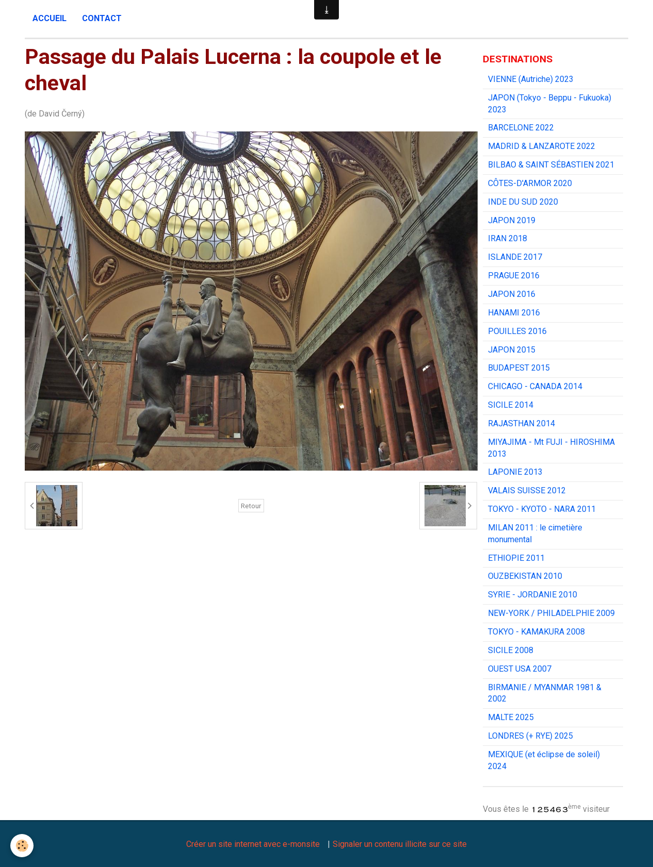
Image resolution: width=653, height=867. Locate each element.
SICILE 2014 (510, 405)
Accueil (49, 18)
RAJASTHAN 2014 (521, 423)
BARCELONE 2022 (521, 127)
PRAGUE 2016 (514, 275)
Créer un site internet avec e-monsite (253, 844)
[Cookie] (22, 845)
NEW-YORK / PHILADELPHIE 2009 (551, 613)
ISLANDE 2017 (515, 257)
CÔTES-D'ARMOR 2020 (530, 183)
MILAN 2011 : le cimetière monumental (535, 533)
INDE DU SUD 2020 (523, 202)
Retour (251, 506)
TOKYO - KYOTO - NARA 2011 (542, 509)
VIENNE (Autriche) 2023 (531, 79)
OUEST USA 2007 (519, 669)
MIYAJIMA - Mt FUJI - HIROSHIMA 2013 (551, 448)
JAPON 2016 (511, 294)
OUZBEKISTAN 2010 (525, 576)
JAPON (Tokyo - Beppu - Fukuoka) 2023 (549, 103)
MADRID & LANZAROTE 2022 (541, 146)
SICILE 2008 (510, 650)
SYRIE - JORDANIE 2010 (532, 594)
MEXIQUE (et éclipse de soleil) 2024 (544, 760)
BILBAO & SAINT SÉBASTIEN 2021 (551, 165)
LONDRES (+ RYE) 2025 (530, 736)
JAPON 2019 (511, 220)
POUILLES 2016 (517, 331)
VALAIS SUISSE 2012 (527, 490)
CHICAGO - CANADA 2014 (535, 386)
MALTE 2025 (511, 717)
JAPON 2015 (511, 350)
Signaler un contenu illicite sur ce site (400, 844)
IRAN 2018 (507, 238)
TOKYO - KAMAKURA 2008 (536, 632)
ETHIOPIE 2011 (516, 558)
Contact (102, 18)
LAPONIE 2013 (515, 472)
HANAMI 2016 (514, 313)
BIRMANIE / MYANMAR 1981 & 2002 (544, 693)
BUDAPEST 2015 (519, 368)
